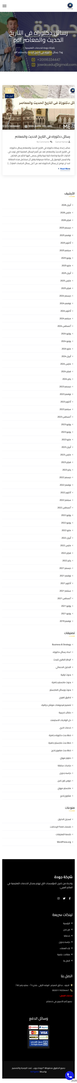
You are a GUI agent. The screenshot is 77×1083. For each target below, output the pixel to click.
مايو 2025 (66, 265)
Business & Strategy (61, 644)
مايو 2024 (66, 349)
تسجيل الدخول (64, 819)
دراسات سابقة (64, 765)
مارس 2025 (65, 280)
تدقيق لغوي (65, 697)
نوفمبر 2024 (65, 303)
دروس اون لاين (64, 780)
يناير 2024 (66, 379)
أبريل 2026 (66, 205)
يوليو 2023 (66, 424)
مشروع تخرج (65, 796)
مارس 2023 (65, 454)
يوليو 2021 (66, 606)
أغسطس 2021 (64, 598)
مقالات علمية (63, 954)
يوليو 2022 (66, 515)
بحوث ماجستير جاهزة (61, 682)
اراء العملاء (65, 948)
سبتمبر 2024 (65, 318)
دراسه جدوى (65, 773)
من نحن (66, 929)
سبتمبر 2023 (65, 409)
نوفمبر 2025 (65, 235)
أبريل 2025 (66, 273)
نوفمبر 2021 (65, 575)
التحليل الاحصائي (63, 667)
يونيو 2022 (66, 523)
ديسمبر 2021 (65, 568)
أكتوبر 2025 (65, 243)
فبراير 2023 (66, 462)
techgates (34, 1072)
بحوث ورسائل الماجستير (60, 690)
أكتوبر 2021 (65, 583)
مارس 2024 (65, 364)
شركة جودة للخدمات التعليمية (40, 48)
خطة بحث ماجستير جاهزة (59, 743)
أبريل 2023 (66, 447)
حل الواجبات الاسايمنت (60, 720)
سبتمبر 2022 (65, 500)
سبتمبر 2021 (65, 591)
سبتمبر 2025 (65, 250)
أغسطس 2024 (64, 326)
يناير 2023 (66, 470)
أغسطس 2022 (64, 507)
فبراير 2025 (66, 288)
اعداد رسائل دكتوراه (62, 652)
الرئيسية (66, 923)
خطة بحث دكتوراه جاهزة (60, 735)
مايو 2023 (66, 439)
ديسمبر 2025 (65, 227)
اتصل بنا (66, 961)
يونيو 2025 (66, 258)
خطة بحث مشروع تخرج (61, 750)
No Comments (43, 142)
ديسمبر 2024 (65, 296)
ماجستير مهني (64, 788)
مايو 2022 (66, 530)
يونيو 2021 (66, 613)
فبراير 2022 (66, 553)
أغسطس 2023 (64, 417)
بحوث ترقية (66, 675)
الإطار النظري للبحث (62, 659)
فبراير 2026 (66, 220)
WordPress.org (64, 842)
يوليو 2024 (66, 333)
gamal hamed (61, 142)
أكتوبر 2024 (65, 311)
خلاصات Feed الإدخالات (60, 827)
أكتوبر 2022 (65, 492)
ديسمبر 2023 (65, 386)
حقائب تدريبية (65, 712)
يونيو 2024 (66, 341)
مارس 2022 (65, 545)
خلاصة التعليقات (63, 834)
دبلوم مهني (65, 758)
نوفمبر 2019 (65, 621)
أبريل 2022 (66, 538)
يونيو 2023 (66, 432)
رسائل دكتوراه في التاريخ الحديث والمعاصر (42, 136)
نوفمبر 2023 (65, 394)
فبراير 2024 (66, 371)
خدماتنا (67, 936)
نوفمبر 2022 (65, 485)
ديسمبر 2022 (65, 477)
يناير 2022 (66, 560)
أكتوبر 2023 (65, 401)
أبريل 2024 (66, 356)
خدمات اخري (65, 728)
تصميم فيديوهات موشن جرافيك (56, 705)
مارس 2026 (65, 212)
